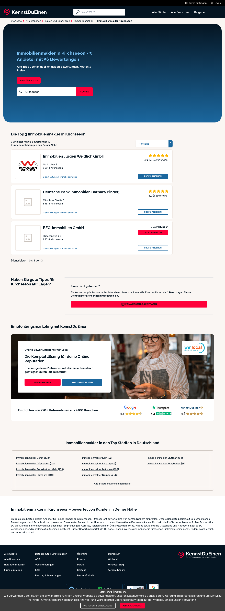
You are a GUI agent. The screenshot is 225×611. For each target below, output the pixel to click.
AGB (37, 559)
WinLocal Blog (116, 564)
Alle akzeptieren (132, 605)
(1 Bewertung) (160, 195)
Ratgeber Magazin (14, 564)
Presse (81, 559)
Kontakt (81, 569)
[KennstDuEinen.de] (25, 12)
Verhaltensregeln (44, 564)
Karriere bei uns (117, 569)
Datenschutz (42, 553)
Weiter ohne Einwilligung (97, 605)
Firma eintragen (13, 569)
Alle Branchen (180, 12)
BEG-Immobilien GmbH (63, 228)
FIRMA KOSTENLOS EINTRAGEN (139, 304)
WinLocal (113, 559)
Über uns (82, 553)
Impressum (114, 553)
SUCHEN (84, 91)
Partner (81, 564)
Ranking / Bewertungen (48, 575)
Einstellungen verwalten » (181, 599)
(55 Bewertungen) (158, 159)
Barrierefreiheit (85, 575)
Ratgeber (200, 12)
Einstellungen (59, 553)
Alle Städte (159, 12)
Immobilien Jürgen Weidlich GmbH (73, 156)
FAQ (37, 569)
